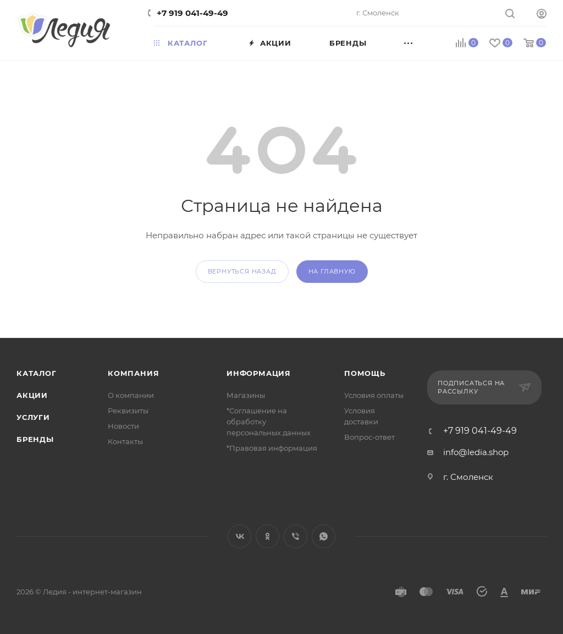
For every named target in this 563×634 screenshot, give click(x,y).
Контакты (125, 441)
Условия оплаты (374, 395)
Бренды (35, 439)
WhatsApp (323, 536)
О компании (131, 395)
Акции (32, 395)
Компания (133, 373)
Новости (123, 426)
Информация (259, 373)
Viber (295, 536)
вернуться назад (242, 271)
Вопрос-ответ (369, 437)
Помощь (364, 373)
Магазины (246, 395)
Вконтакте (239, 536)
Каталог (36, 373)
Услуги (33, 417)
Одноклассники (267, 536)
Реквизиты (128, 410)
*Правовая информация (272, 448)
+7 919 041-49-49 (192, 13)
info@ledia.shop (476, 452)
